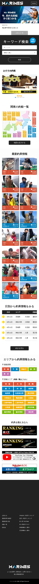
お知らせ (4, 515)
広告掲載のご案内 (24, 530)
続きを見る (19, 348)
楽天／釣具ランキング (25, 518)
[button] (35, 85)
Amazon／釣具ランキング (26, 515)
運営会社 (18, 571)
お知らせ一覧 (19, 33)
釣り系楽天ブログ (24, 524)
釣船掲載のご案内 (24, 527)
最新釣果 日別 (6, 521)
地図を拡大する (19, 143)
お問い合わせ (26, 571)
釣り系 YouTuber (24, 521)
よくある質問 (11, 571)
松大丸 (19, 96)
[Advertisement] (19, 497)
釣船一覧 (4, 524)
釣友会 (4, 527)
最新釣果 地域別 (6, 518)
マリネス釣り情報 (15, 581)
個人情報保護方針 (19, 574)
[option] (19, 14)
